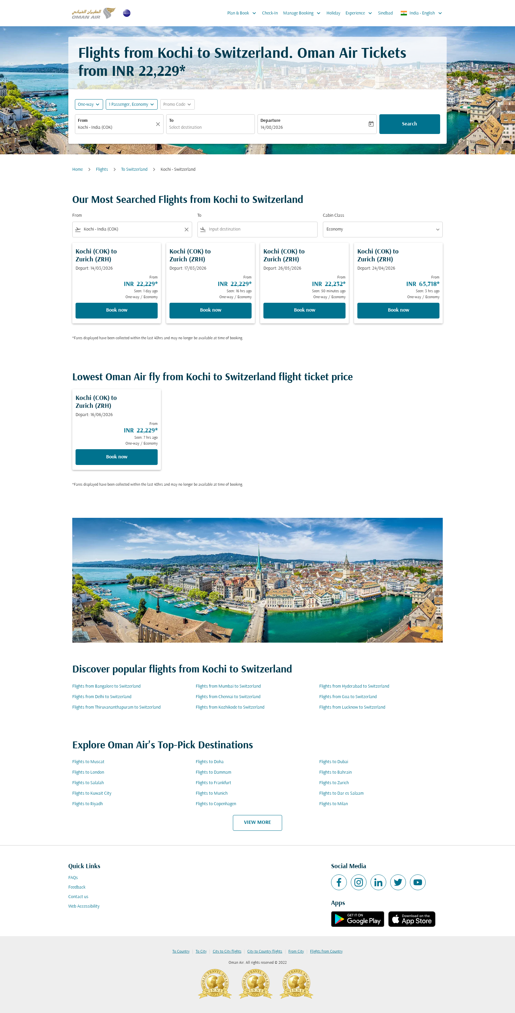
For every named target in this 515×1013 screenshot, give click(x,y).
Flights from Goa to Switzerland (348, 696)
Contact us (78, 896)
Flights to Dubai (333, 762)
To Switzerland (134, 169)
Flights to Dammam (213, 772)
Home (77, 169)
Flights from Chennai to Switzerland (228, 696)
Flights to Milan (333, 804)
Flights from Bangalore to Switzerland (106, 686)
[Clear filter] (186, 229)
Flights (102, 169)
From (83, 120)
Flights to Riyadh (87, 804)
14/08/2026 (271, 127)
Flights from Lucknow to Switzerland (352, 707)
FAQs (73, 877)
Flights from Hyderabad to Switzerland (354, 686)
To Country (181, 952)
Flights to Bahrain (335, 772)
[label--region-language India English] (421, 13)
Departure (270, 120)
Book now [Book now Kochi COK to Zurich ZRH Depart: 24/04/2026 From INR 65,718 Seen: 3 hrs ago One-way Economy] (398, 310)
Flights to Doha (210, 762)
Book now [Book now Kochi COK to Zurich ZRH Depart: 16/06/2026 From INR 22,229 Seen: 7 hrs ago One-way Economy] (116, 457)
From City (296, 952)
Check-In (270, 13)
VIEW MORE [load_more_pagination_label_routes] (257, 822)
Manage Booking (303, 13)
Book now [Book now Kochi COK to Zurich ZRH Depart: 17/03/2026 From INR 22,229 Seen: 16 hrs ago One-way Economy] (210, 310)
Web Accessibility (84, 906)
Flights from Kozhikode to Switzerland (230, 707)
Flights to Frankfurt (213, 783)
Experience (360, 13)
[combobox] (116, 127)
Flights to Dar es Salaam (341, 793)
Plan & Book (243, 13)
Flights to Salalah (88, 783)
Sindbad (385, 13)
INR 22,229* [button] (149, 72)
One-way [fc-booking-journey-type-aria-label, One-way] (86, 104)
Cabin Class (333, 215)
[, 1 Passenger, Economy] (128, 104)
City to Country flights (264, 952)
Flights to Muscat (88, 762)
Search (409, 124)
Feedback (76, 887)
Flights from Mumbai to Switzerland (228, 686)
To (171, 120)
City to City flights (227, 952)
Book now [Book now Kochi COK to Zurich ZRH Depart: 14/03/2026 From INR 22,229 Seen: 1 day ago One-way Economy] (116, 310)
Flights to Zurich (334, 783)
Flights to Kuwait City (91, 793)
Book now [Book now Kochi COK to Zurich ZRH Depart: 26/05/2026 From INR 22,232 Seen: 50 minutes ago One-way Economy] (304, 310)
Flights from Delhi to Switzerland (101, 696)
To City (201, 952)
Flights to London (88, 772)
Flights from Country (326, 952)
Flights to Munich (212, 793)
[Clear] (159, 124)
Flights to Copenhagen (216, 804)
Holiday (333, 13)
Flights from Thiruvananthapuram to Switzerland (116, 707)
